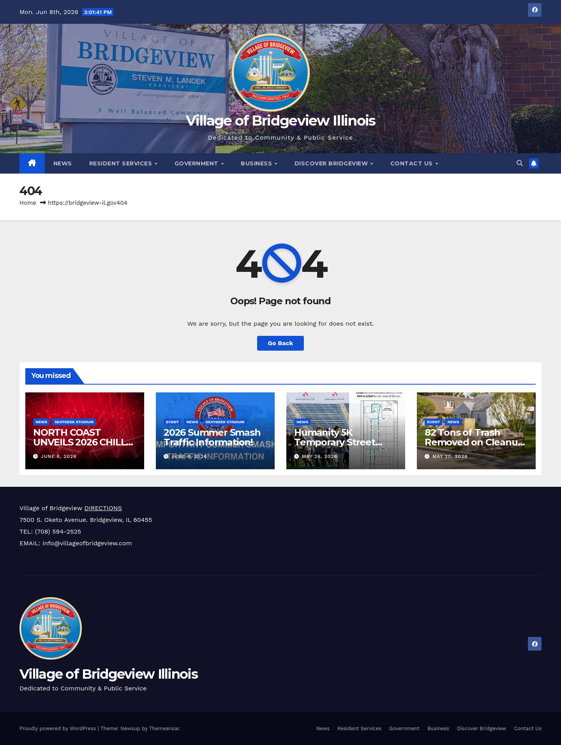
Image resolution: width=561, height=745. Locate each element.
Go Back (280, 343)
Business (257, 163)
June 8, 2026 (58, 456)
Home (27, 202)
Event (172, 422)
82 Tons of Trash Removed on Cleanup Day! (474, 442)
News (62, 163)
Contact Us (412, 163)
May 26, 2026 (319, 456)
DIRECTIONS (103, 508)
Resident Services (121, 163)
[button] (520, 163)
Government (198, 163)
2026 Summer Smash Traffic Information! (212, 437)
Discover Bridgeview (332, 163)
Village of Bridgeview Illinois (281, 120)
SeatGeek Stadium (74, 422)
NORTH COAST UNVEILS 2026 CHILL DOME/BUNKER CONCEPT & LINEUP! (79, 447)
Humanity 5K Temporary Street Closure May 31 (334, 442)
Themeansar (164, 728)
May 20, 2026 (450, 456)
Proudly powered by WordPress (58, 728)
